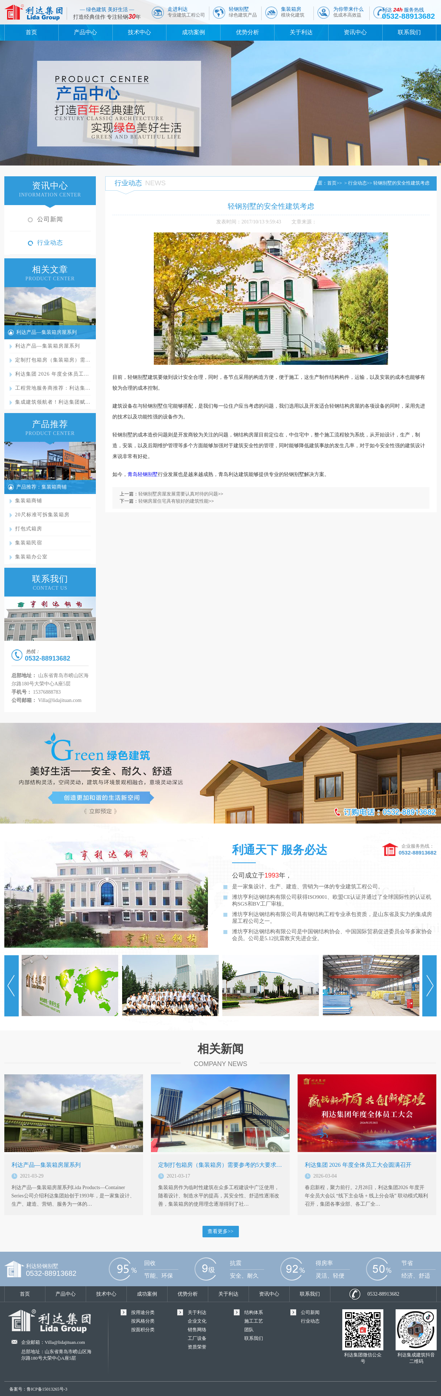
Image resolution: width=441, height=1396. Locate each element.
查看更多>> (220, 1231)
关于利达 (301, 32)
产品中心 (85, 32)
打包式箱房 (28, 528)
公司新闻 (50, 219)
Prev (11, 985)
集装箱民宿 (28, 542)
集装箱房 (292, 12)
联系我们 (409, 32)
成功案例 (193, 32)
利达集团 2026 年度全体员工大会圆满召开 (358, 1165)
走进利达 (186, 12)
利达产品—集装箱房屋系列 (46, 332)
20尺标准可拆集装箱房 (42, 514)
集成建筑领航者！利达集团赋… (53, 402)
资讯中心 (355, 32)
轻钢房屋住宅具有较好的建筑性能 (173, 501)
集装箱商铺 (28, 500)
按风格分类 (143, 1321)
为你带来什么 (348, 12)
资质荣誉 (197, 1347)
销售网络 (197, 1329)
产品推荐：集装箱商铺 (41, 487)
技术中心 (139, 32)
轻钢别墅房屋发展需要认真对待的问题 (178, 494)
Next (429, 985)
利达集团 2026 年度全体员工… (52, 374)
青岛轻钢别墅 (143, 474)
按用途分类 (143, 1312)
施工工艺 (253, 1321)
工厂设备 (197, 1338)
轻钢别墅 (243, 12)
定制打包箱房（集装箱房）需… (53, 360)
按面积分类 (143, 1329)
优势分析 (247, 32)
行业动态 (50, 242)
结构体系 (253, 1312)
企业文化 (197, 1321)
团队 (249, 1329)
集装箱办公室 (31, 556)
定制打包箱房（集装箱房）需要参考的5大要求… (220, 1165)
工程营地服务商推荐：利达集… (53, 388)
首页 (31, 32)
